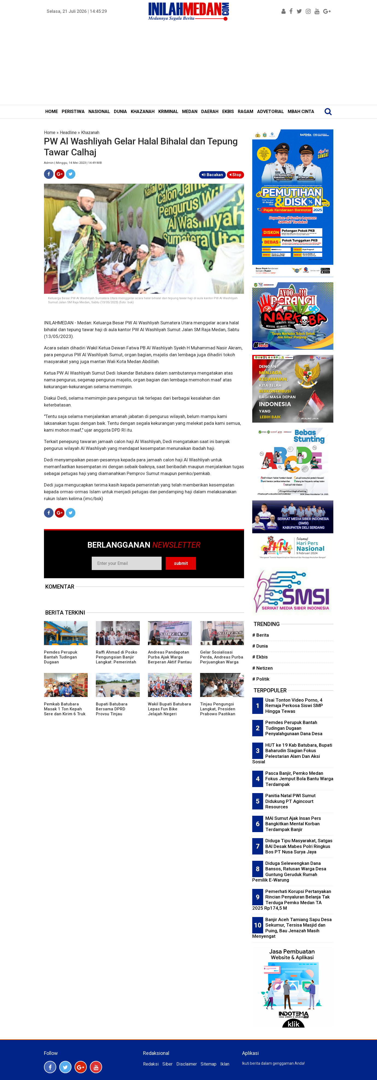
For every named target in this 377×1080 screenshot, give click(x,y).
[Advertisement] (188, 64)
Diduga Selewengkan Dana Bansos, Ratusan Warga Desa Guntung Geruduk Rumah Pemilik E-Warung (289, 872)
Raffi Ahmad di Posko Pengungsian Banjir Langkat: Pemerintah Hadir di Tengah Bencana (116, 662)
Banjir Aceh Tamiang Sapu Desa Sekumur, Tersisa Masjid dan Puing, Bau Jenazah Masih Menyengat (292, 928)
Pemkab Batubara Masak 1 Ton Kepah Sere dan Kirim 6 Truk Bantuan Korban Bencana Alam (64, 714)
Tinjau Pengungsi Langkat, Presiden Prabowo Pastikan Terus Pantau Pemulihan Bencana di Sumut (219, 716)
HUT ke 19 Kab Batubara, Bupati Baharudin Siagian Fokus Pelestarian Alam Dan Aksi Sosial (292, 753)
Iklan (224, 1064)
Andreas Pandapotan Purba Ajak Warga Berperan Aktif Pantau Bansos (170, 659)
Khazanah (90, 132)
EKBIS (228, 111)
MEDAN (189, 111)
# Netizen (262, 668)
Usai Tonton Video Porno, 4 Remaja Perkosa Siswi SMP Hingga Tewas (294, 705)
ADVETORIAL (270, 111)
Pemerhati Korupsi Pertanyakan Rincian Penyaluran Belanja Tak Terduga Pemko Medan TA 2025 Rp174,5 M (291, 900)
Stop (235, 174)
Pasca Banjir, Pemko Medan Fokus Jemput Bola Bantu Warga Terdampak (299, 778)
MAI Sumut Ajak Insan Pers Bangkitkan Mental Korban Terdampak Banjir (293, 823)
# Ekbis (260, 657)
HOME (51, 111)
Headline (68, 132)
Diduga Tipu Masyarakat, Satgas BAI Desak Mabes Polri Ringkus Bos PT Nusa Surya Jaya (299, 846)
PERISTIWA (73, 111)
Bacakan (212, 174)
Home (49, 132)
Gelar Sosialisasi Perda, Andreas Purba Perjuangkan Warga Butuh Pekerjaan (221, 659)
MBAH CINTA (301, 111)
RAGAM (245, 111)
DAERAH (209, 111)
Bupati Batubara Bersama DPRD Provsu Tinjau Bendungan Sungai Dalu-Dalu (114, 714)
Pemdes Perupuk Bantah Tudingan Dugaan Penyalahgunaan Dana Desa (293, 728)
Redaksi (151, 1064)
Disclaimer (186, 1064)
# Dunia (260, 646)
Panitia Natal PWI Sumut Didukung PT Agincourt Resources (290, 801)
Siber (167, 1064)
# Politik (260, 679)
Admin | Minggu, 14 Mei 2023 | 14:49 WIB (73, 163)
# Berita (260, 635)
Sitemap (208, 1064)
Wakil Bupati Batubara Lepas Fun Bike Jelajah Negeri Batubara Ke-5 (169, 711)
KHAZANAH (143, 111)
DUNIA (120, 111)
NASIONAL (99, 111)
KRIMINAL (168, 111)
